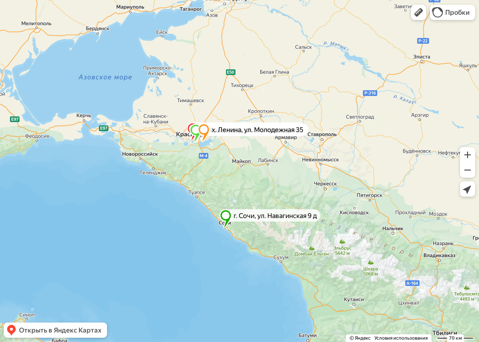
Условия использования (401, 338)
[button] (418, 12)
